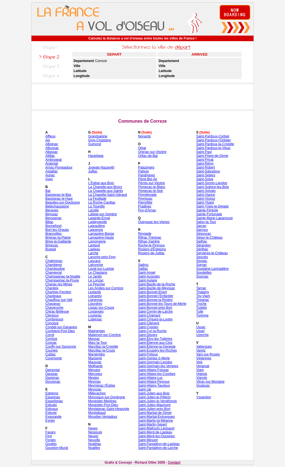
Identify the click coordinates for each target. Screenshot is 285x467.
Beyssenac (53, 218)
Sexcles (202, 257)
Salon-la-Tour (206, 222)
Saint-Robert (205, 167)
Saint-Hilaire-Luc (150, 378)
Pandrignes (146, 175)
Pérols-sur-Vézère (151, 183)
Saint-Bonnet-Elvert (152, 292)
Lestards (94, 292)
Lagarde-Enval (99, 218)
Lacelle (93, 210)
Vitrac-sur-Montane (210, 382)
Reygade (144, 234)
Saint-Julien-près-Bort (154, 409)
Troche (201, 304)
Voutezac (203, 385)
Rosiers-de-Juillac (151, 253)
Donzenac (52, 382)
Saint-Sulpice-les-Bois (212, 187)
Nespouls (95, 432)
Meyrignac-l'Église (101, 385)
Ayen (49, 179)
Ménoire (94, 370)
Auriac (50, 175)
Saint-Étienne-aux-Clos (155, 343)
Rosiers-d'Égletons (152, 249)
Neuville (94, 440)
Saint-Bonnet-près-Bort (155, 308)
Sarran (201, 226)
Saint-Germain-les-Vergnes (158, 366)
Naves (93, 428)
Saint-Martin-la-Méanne (155, 420)
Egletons (51, 393)
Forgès (50, 440)
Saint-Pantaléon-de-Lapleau (159, 444)
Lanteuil (94, 245)
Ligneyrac (95, 300)
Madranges (96, 331)
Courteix (51, 350)
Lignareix (95, 296)
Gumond (94, 144)
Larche (93, 253)
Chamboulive (55, 269)
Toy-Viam (203, 296)
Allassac (51, 152)
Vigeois (201, 374)
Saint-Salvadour (208, 171)
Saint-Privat (204, 160)
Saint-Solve (204, 179)
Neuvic (93, 436)
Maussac (95, 362)
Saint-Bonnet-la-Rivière (155, 300)
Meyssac (94, 389)
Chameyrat (53, 273)
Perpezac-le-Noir (150, 191)
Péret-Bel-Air (147, 179)
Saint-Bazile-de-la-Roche (156, 284)
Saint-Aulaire (147, 280)
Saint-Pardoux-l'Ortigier (213, 140)
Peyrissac (145, 199)
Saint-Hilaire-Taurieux (154, 385)
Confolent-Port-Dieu (60, 331)
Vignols (201, 378)
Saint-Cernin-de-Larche (155, 311)
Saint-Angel (146, 273)
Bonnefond (53, 226)
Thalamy (202, 292)
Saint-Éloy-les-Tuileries (155, 339)
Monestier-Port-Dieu (103, 405)
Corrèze (51, 339)
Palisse (143, 171)
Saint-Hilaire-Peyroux (153, 382)
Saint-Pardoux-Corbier (212, 136)
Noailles (94, 448)
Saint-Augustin (149, 276)
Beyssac (51, 214)
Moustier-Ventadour (102, 417)
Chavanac (52, 304)
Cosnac (51, 343)
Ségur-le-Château (209, 237)
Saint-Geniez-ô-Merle (154, 358)
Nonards (144, 136)
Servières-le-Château (212, 253)
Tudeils (201, 308)
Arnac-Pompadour (58, 167)
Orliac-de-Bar (148, 156)
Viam (200, 370)
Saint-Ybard (205, 202)
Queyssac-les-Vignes (153, 222)
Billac (49, 222)
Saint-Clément (148, 323)
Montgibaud (97, 413)
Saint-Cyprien (148, 327)
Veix (199, 362)
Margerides (96, 354)
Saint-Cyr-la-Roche (152, 331)
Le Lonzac (96, 280)
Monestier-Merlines (102, 401)
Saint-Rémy (205, 163)
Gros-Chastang (99, 140)
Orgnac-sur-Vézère (152, 152)
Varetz (201, 350)
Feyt (48, 436)
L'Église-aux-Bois (101, 183)
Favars (50, 432)
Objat (142, 148)
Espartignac (54, 401)
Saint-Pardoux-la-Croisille (215, 144)
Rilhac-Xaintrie (149, 241)
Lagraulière (96, 226)
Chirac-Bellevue (57, 311)
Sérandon (203, 245)
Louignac (95, 315)
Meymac (94, 382)
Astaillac (51, 171)
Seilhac (201, 241)
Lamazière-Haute (101, 237)
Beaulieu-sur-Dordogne (62, 202)
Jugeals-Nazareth (101, 167)
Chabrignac (53, 261)
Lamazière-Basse (101, 234)
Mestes (93, 378)
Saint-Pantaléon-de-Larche (158, 448)
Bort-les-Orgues (57, 230)
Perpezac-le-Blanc (151, 187)
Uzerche (202, 335)
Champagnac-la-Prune (62, 280)
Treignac (202, 300)
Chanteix (51, 288)
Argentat (51, 163)
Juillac (92, 171)
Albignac (51, 144)
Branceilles (53, 234)
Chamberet (53, 265)
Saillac (143, 269)
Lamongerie (97, 241)
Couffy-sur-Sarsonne (60, 347)
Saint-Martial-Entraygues (156, 417)
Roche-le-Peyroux (151, 245)
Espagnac (52, 397)
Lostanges (96, 311)
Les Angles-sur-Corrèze (105, 288)
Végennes (203, 358)
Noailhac (94, 444)
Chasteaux (53, 296)
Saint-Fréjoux (148, 354)
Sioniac (201, 261)
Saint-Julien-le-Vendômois (157, 401)
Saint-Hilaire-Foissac (153, 370)
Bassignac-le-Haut (59, 199)
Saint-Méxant (148, 440)
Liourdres (95, 304)
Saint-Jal (144, 389)
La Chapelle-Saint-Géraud (107, 195)
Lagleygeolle (97, 222)
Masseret (95, 358)
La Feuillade (97, 199)
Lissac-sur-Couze (101, 308)
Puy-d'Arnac (147, 210)
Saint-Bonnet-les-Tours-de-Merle (162, 304)
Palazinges (146, 167)
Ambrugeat (53, 160)
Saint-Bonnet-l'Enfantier (155, 296)
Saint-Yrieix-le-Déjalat (212, 206)
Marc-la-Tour (97, 343)
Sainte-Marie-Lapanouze (214, 218)
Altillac (50, 156)
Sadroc (143, 265)
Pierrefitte (145, 202)
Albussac (52, 148)
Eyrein (50, 420)
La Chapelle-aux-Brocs (105, 187)
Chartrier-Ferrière (58, 292)
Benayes (51, 210)
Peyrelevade (147, 195)
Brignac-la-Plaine (58, 237)
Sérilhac (202, 249)
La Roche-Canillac (102, 202)
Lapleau (94, 249)
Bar (48, 191)
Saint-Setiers (205, 175)
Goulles (51, 444)
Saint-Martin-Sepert (152, 424)
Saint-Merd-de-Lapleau (155, 432)
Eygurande (53, 417)
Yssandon (203, 397)
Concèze (51, 323)
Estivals (51, 405)
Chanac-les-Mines (58, 284)
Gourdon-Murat (56, 448)
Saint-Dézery (147, 335)
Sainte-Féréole (207, 210)
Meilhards (95, 366)
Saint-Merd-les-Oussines (156, 436)
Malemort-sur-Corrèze (104, 335)
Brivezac (51, 245)
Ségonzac (203, 234)
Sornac (201, 265)
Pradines (144, 206)
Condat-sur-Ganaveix (61, 327)
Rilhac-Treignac (149, 237)
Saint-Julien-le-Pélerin (154, 397)
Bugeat (50, 249)
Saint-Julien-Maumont (154, 405)
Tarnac (201, 288)
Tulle (199, 311)
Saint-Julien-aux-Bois (153, 393)
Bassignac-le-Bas (58, 195)
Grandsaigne (97, 136)
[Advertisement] (142, 96)
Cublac (50, 354)
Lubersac (95, 319)
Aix (47, 140)
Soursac (202, 276)
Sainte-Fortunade (209, 214)
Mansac (94, 339)
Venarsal (202, 366)
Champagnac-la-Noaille (62, 276)
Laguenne (95, 230)
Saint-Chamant (149, 315)
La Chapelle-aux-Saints (105, 191)
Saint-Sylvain (206, 191)
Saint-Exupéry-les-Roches (157, 350)
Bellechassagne (57, 206)
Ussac (200, 327)
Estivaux (51, 409)
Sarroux (202, 230)
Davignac (52, 378)
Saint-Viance (205, 195)
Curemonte (53, 358)
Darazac (51, 374)
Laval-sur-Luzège (101, 269)
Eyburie (51, 413)
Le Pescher (96, 284)
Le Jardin (95, 276)
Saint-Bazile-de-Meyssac (156, 288)
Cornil (49, 335)
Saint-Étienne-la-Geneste (157, 347)
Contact (174, 462)
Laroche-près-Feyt (102, 257)
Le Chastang (97, 273)
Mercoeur (95, 374)
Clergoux (52, 315)
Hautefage (96, 156)
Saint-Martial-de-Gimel (154, 413)
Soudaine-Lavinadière (212, 269)
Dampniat (52, 370)
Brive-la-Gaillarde (58, 241)
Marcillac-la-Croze (101, 350)
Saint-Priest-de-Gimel (212, 156)
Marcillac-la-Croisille (103, 347)
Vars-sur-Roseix (208, 354)
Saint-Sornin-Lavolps (211, 183)
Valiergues (204, 347)
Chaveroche (54, 308)
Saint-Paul (204, 152)
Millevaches (97, 393)
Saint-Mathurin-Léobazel (156, 428)
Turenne (202, 315)
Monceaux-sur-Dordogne (106, 397)
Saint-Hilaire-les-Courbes (156, 374)
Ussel (200, 331)
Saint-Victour (205, 199)
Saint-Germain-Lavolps (155, 362)
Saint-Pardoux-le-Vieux (213, 148)
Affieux (50, 136)
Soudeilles (204, 273)
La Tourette (96, 206)
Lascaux (94, 261)
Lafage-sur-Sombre (102, 214)
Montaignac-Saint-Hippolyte (108, 409)
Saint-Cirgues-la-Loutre (155, 319)
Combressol (54, 319)
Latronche (95, 265)
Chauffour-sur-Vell (58, 300)
